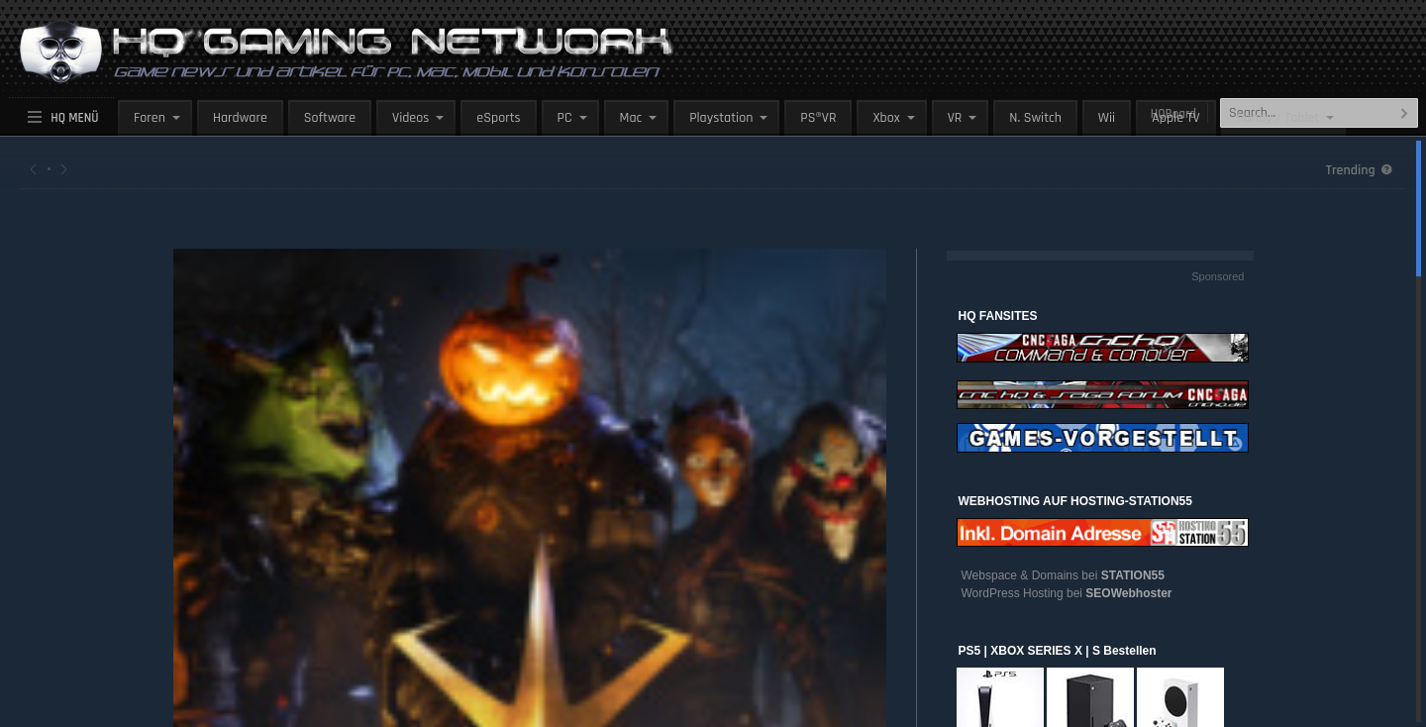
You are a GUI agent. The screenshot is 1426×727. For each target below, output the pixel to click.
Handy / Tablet (1278, 118)
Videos (410, 118)
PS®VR (818, 118)
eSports (498, 118)
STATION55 (1133, 575)
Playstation (721, 118)
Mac (631, 118)
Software (330, 118)
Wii (1106, 118)
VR (955, 118)
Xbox (885, 118)
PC (565, 118)
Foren (149, 118)
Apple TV (1175, 118)
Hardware (240, 118)
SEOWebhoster (1128, 593)
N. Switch (1035, 118)
